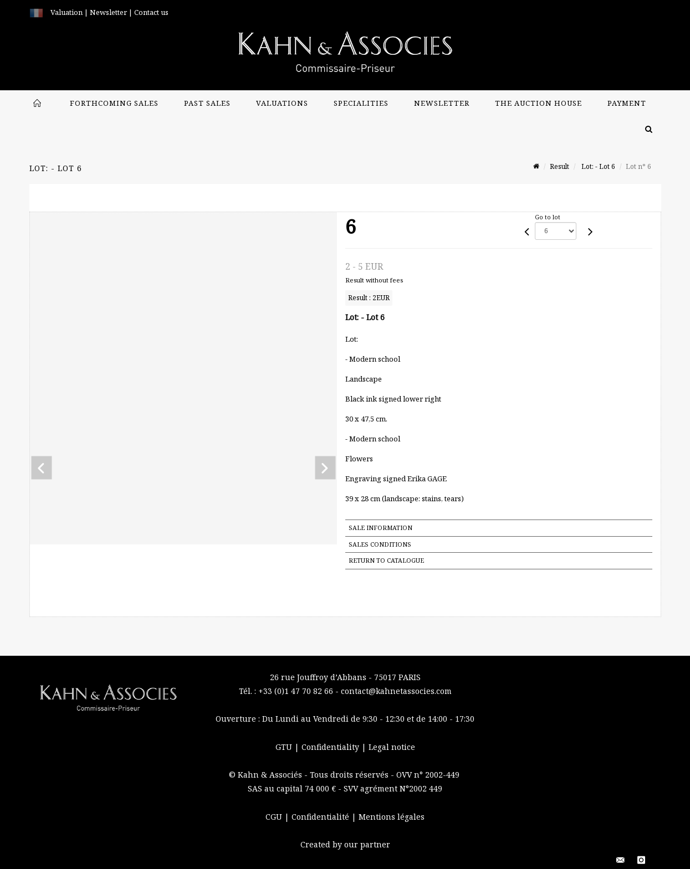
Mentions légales (392, 816)
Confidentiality (331, 747)
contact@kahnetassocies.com (396, 691)
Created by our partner (345, 844)
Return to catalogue (386, 560)
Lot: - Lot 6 (597, 166)
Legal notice (392, 747)
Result (559, 166)
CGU (274, 816)
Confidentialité (321, 816)
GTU (284, 747)
